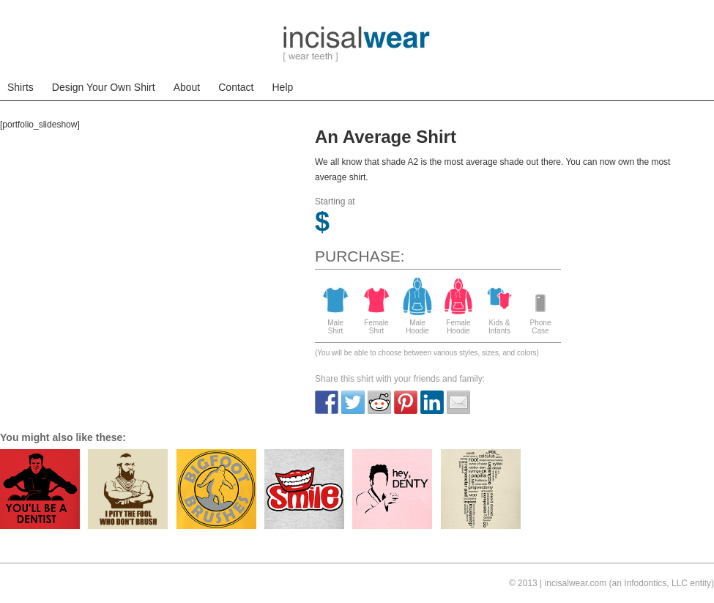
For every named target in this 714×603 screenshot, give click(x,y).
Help (283, 87)
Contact (235, 87)
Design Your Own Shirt (103, 87)
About (187, 87)
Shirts (20, 87)
